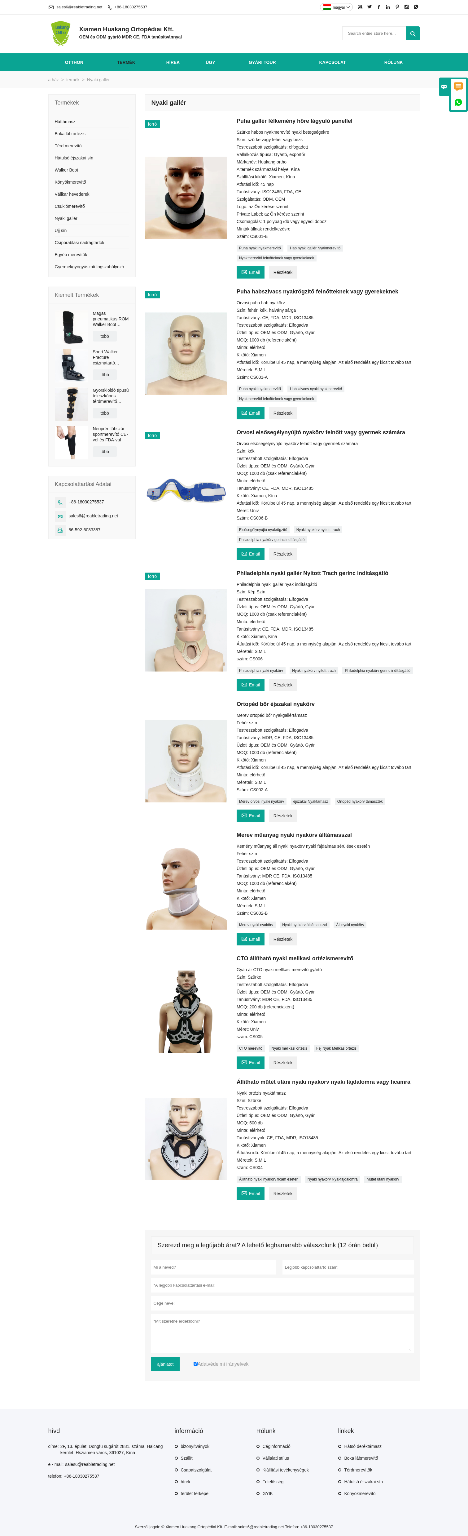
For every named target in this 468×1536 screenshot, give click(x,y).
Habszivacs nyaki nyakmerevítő (316, 389)
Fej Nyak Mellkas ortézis (336, 1048)
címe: (53, 1446)
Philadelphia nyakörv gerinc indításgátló (271, 540)
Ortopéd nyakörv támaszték (360, 801)
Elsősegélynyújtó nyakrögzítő (263, 530)
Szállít (187, 1458)
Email (250, 271)
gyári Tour (262, 62)
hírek (173, 62)
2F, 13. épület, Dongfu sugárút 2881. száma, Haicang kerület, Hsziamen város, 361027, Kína (111, 1449)
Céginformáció (277, 1446)
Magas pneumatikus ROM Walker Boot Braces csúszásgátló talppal (111, 319)
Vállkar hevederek (72, 194)
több (105, 336)
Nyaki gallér (66, 218)
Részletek (282, 272)
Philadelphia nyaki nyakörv (261, 670)
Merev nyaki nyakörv (256, 925)
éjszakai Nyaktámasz (310, 801)
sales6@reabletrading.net (79, 7)
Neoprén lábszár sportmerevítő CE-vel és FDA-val (110, 434)
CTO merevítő (250, 1048)
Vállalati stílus (276, 1458)
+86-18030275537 (131, 7)
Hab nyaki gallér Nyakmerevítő (315, 248)
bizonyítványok (195, 1446)
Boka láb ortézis (70, 133)
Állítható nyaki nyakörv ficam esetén (268, 1179)
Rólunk (393, 62)
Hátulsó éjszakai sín (74, 157)
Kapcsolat (332, 62)
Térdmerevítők (358, 1469)
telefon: (55, 1476)
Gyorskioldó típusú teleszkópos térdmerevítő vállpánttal (111, 396)
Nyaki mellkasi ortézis (289, 1048)
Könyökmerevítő (70, 182)
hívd (54, 1430)
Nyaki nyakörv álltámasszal (304, 925)
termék (126, 62)
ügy (210, 62)
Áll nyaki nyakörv (350, 925)
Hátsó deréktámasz (363, 1446)
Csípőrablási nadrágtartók (79, 242)
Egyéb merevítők (71, 254)
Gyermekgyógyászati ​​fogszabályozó (89, 266)
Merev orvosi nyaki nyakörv (261, 801)
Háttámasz (65, 121)
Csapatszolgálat (196, 1469)
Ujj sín (61, 230)
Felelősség (273, 1481)
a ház (53, 79)
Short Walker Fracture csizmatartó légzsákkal (105, 357)
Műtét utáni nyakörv (383, 1179)
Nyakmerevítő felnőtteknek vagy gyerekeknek (276, 258)
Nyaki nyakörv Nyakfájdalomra (333, 1179)
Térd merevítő (68, 145)
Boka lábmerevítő (361, 1458)
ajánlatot (165, 1364)
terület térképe (195, 1493)
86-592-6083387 (85, 529)
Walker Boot (66, 169)
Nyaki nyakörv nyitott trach (318, 530)
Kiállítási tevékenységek (286, 1469)
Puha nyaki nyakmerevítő (260, 248)
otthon (74, 62)
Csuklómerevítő (70, 206)
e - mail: (56, 1464)
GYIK (268, 1493)
